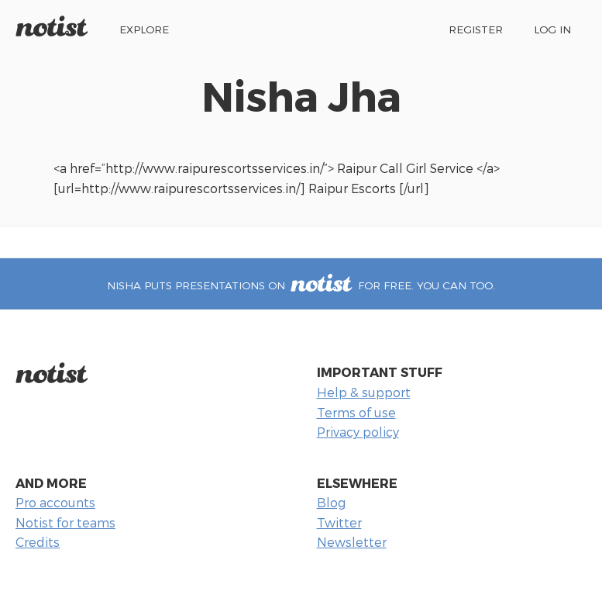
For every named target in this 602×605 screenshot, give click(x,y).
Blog (331, 502)
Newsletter (352, 541)
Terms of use (356, 412)
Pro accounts (55, 502)
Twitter (339, 522)
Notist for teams (65, 522)
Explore (144, 29)
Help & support (364, 392)
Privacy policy (358, 431)
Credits (37, 541)
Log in (552, 29)
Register (476, 29)
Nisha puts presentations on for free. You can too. (301, 285)
